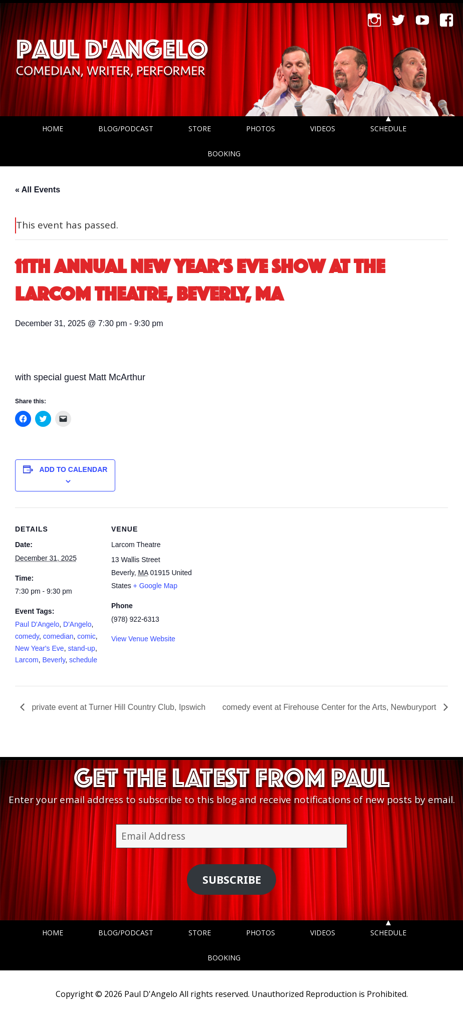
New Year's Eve (39, 648)
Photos (260, 128)
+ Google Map (155, 586)
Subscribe (231, 879)
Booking (224, 153)
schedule (83, 660)
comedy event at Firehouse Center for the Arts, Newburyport (330, 707)
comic (86, 636)
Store (199, 128)
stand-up (81, 648)
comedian (58, 636)
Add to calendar (74, 469)
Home (52, 128)
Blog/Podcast (125, 128)
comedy (27, 636)
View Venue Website (143, 639)
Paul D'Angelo (37, 624)
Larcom (27, 660)
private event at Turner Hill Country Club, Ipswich (117, 707)
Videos (322, 128)
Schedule (388, 128)
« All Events (37, 189)
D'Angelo (77, 624)
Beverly (53, 660)
